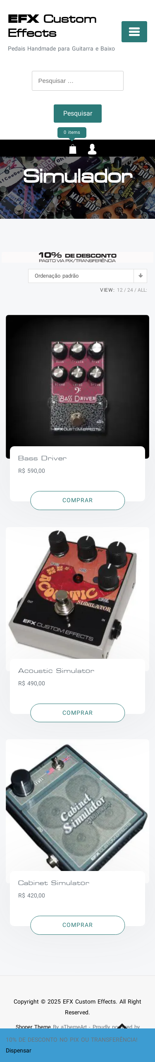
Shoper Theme (33, 1027)
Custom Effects (52, 26)
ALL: (142, 290)
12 (120, 290)
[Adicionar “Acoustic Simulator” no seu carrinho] (77, 713)
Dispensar (18, 1050)
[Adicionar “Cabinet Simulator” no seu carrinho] (77, 925)
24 (130, 290)
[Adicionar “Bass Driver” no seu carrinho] (77, 500)
